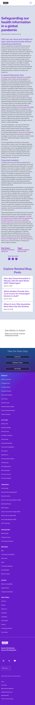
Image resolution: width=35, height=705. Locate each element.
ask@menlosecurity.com (6, 692)
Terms (2, 681)
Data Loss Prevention (6, 395)
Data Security (4, 439)
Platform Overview (6, 379)
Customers (4, 612)
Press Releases (5, 570)
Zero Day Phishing (6, 478)
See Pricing (17, 368)
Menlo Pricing (4, 533)
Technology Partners (6, 628)
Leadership (4, 616)
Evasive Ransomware (6, 443)
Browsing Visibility (6, 427)
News (2, 562)
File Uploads (4, 451)
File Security (4, 398)
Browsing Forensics (6, 391)
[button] (30, 3)
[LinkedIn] (3, 661)
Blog (2, 550)
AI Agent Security (5, 387)
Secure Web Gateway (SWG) (8, 519)
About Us (3, 601)
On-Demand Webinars (7, 566)
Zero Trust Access (6, 474)
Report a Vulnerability (6, 584)
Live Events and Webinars (8, 554)
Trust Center (4, 632)
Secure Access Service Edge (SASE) (10, 511)
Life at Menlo (4, 620)
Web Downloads (5, 470)
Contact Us (17, 357)
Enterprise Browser (6, 503)
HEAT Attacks (4, 507)
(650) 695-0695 (5, 695)
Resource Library (5, 573)
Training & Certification (7, 591)
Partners (3, 624)
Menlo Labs (4, 558)
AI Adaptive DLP (5, 383)
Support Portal (5, 588)
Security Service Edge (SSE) (8, 515)
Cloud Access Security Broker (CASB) (11, 500)
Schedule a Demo (17, 362)
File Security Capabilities (7, 447)
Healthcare (21, 249)
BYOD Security (5, 431)
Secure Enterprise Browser (8, 410)
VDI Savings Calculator (7, 541)
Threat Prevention (6, 414)
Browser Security (5, 496)
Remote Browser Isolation (7, 406)
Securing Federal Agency (7, 458)
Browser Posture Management (9, 492)
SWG (24, 251)
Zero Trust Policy (5, 523)
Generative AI (4, 454)
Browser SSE (4, 423)
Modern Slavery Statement (7, 688)
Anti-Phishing (4, 488)
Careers (3, 605)
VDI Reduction (5, 462)
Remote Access (5, 402)
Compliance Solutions (6, 435)
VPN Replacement (6, 466)
